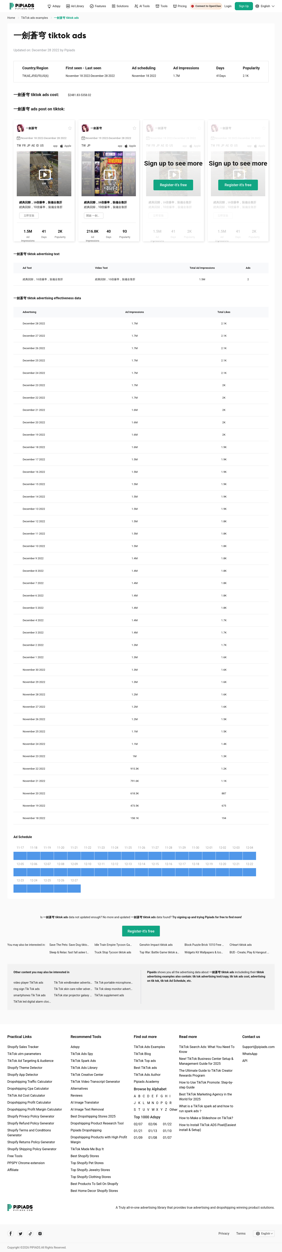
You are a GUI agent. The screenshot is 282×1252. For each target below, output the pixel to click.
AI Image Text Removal (87, 1109)
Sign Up (244, 6)
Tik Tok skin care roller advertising (74, 989)
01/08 (152, 1138)
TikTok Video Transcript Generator (95, 1082)
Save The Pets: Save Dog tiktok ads (71, 944)
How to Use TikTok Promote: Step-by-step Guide (206, 1085)
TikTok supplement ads (109, 995)
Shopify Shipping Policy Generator (31, 1149)
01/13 (152, 1131)
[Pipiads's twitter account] (20, 1233)
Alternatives (79, 1089)
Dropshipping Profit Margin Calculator (34, 1109)
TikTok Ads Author (147, 1075)
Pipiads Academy (146, 1082)
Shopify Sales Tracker (23, 1047)
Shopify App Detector (22, 1075)
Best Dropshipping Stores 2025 (92, 1116)
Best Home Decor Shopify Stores (94, 1191)
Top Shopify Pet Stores (87, 1163)
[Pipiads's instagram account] (40, 1233)
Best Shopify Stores (84, 1156)
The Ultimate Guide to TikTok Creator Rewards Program (206, 1073)
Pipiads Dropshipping (85, 1130)
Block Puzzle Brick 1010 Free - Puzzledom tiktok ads (207, 944)
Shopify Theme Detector (24, 1068)
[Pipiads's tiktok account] (30, 1233)
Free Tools (14, 1156)
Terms (241, 1233)
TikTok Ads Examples (149, 1047)
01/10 (167, 1131)
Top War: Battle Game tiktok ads (160, 952)
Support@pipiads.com (258, 1047)
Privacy (223, 1233)
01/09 (138, 1138)
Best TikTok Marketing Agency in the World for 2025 (205, 1096)
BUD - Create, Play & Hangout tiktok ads (252, 952)
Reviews (76, 1095)
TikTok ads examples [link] (35, 17)
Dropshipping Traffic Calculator (29, 1082)
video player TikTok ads (28, 982)
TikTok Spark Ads (83, 1061)
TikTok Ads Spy (81, 1054)
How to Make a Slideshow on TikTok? (206, 1118)
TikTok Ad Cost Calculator (26, 1095)
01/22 (167, 1124)
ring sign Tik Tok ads (26, 989)
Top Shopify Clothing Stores (90, 1177)
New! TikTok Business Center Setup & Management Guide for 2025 (206, 1061)
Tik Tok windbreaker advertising (74, 982)
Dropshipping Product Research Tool (96, 1123)
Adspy (74, 1047)
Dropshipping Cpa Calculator (28, 1089)
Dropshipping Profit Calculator (29, 1102)
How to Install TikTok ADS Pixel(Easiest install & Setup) (207, 1127)
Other (169, 1110)
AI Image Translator (84, 1102)
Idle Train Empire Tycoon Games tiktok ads (116, 944)
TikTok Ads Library (83, 1068)
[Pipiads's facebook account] (10, 1233)
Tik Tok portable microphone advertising (114, 982)
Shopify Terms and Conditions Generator (29, 1132)
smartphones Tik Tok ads (29, 995)
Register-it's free (173, 185)
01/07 (167, 1138)
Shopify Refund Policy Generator (30, 1123)
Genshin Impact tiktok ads (156, 944)
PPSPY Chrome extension (26, 1163)
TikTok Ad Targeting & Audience (30, 1061)
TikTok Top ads (145, 1061)
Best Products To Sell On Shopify (94, 1184)
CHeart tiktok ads (241, 944)
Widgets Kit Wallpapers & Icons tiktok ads (207, 952)
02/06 (152, 1124)
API (244, 1061)
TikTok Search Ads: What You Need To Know (206, 1049)
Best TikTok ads (145, 1068)
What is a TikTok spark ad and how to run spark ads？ (206, 1108)
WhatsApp (249, 1054)
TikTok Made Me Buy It (87, 1149)
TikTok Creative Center (86, 1075)
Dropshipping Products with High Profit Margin (98, 1139)
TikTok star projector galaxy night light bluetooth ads (74, 995)
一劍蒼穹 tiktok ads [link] (66, 17)
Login (228, 6)
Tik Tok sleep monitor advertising (114, 989)
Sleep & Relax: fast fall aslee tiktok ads (71, 952)
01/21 (138, 1131)
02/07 (138, 1124)
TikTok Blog (142, 1054)
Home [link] (11, 17)
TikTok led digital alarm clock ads (33, 1001)
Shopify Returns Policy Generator (31, 1142)
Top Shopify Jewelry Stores (90, 1170)
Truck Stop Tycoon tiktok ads (112, 952)
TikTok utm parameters (24, 1054)
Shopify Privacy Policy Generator (30, 1116)
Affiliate (12, 1170)
